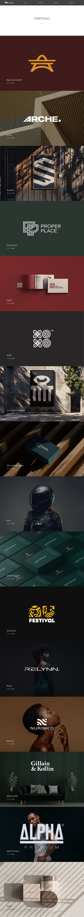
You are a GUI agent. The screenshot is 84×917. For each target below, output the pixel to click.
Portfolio (41, 2)
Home (25, 2)
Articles (56, 2)
